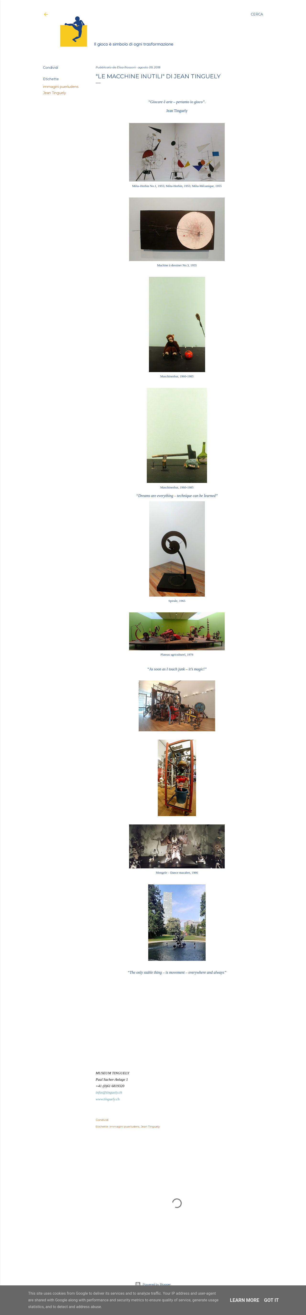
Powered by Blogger (153, 1284)
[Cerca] (257, 14)
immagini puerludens (60, 87)
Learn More (244, 1300)
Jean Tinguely (54, 93)
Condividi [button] (50, 67)
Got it (271, 1300)
